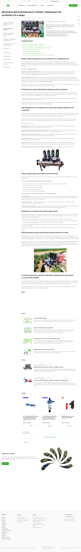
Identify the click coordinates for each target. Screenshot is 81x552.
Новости (4, 522)
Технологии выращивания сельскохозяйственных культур (8, 34)
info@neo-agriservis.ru (69, 516)
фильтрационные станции (64, 282)
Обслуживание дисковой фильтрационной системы (33, 53)
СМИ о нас (4, 527)
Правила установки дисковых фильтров (31, 51)
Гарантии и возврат (6, 539)
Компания (4, 514)
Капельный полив (7, 52)
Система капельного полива (38, 517)
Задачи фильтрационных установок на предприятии (34, 44)
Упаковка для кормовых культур (23, 520)
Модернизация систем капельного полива (44, 349)
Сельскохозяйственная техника (8, 63)
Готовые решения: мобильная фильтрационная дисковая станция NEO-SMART (39, 55)
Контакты (5, 463)
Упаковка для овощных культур (22, 518)
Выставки (4, 525)
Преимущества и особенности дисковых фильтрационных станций (37, 47)
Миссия (3, 517)
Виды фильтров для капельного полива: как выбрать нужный (48, 367)
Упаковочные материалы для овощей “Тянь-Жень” (9, 40)
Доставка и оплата (6, 537)
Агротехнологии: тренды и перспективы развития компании (8, 24)
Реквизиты (4, 534)
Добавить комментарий (50, 437)
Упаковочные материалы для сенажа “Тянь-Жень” (9, 44)
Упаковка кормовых (7, 59)
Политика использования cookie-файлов (49, 547)
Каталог (19, 514)
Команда (4, 518)
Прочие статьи (6, 48)
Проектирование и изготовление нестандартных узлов (47, 338)
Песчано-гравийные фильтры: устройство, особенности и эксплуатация (51, 380)
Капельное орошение (21, 517)
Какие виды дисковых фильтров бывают (31, 49)
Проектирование (6, 67)
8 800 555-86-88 (54, 1)
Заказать (31, 425)
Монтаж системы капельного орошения (43, 327)
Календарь (4, 523)
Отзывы (3, 520)
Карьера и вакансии (6, 530)
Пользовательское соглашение (47, 548)
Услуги (34, 514)
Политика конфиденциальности (47, 546)
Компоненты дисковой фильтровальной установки (33, 46)
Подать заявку (73, 5)
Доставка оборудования (37, 527)
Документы (4, 532)
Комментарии (26, 433)
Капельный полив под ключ (40, 318)
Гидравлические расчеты (37, 523)
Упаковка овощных (7, 56)
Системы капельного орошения (8, 29)
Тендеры (4, 535)
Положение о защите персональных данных (70, 547)
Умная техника (19, 521)
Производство (5, 528)
